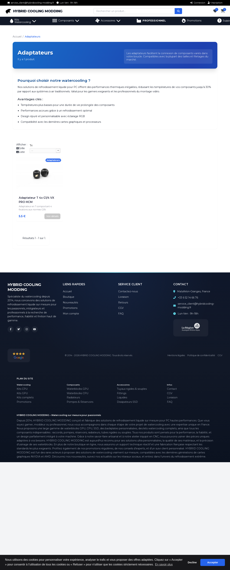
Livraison (123, 296)
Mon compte (71, 313)
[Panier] (223, 11)
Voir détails (52, 216)
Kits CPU (22, 388)
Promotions (191, 20)
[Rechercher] (180, 11)
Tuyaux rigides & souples (132, 388)
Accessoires (108, 20)
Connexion (197, 2)
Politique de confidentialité (201, 355)
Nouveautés (70, 302)
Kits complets (25, 397)
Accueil (17, 36)
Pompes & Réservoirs (80, 401)
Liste (20, 152)
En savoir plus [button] (164, 564)
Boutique (68, 296)
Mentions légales (176, 355)
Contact (172, 388)
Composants (65, 20)
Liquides (122, 397)
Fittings (121, 393)
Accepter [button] (212, 562)
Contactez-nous (128, 291)
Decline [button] (192, 562)
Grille (20, 148)
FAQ (121, 313)
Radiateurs (73, 397)
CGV (121, 308)
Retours (123, 302)
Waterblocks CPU (77, 393)
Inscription (215, 2)
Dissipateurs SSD (127, 401)
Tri (31, 145)
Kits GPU (22, 393)
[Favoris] (215, 11)
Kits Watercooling (23, 21)
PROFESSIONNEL (151, 20)
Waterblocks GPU (77, 388)
